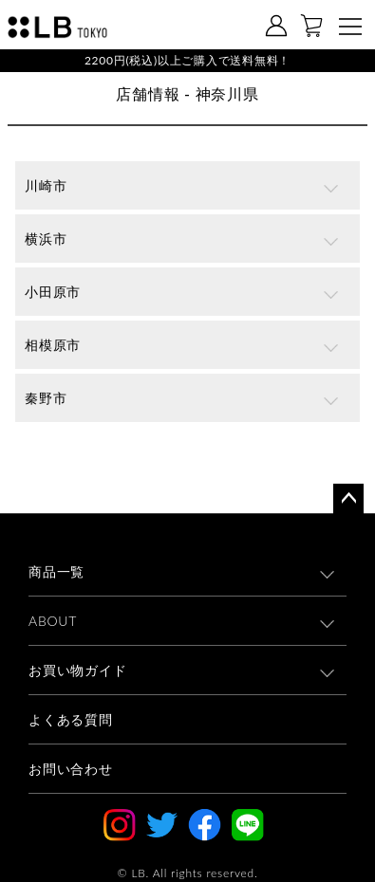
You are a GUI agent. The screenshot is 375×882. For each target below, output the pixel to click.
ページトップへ (348, 499)
